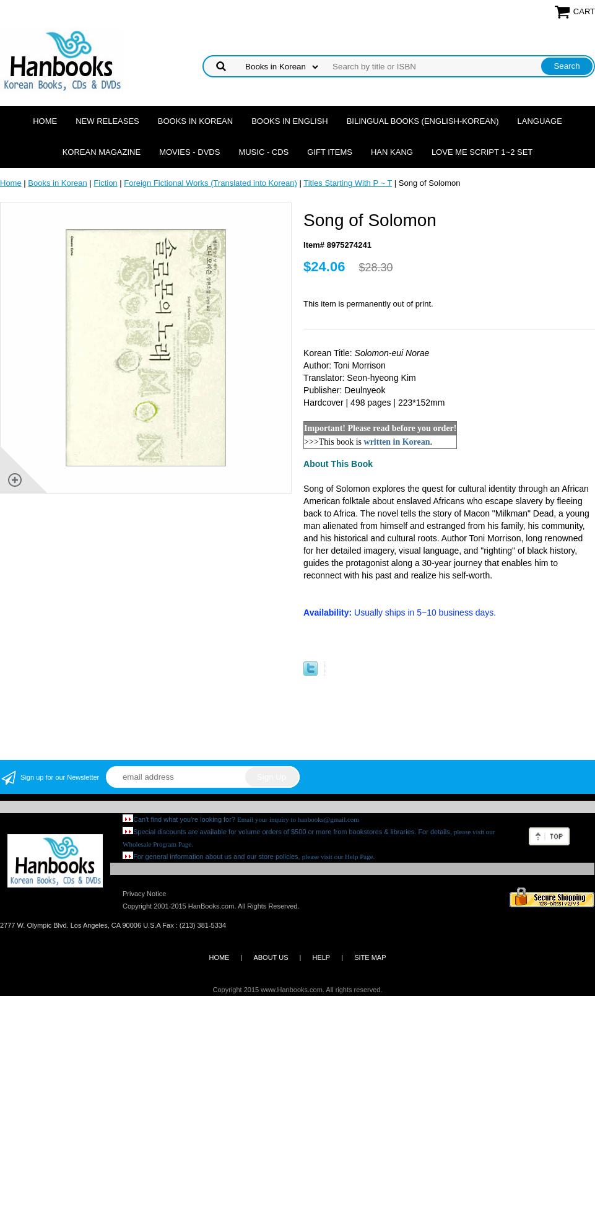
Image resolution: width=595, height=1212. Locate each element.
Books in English (289, 121)
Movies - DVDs (189, 152)
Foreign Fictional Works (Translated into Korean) (210, 183)
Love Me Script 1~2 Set (482, 152)
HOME (219, 957)
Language (540, 121)
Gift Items (329, 152)
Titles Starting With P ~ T (347, 183)
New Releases (107, 121)
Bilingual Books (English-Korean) (423, 121)
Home (45, 121)
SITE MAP (370, 957)
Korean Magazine (102, 152)
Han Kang (392, 152)
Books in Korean (195, 121)
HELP (321, 957)
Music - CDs (263, 152)
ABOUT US (270, 957)
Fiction (105, 183)
